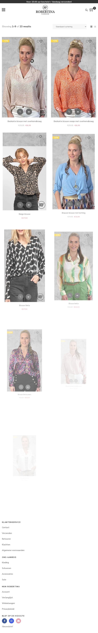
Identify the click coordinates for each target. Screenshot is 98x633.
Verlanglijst (7, 597)
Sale (4, 579)
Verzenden (7, 533)
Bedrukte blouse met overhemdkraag (24, 119)
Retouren (6, 539)
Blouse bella (73, 289)
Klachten (6, 544)
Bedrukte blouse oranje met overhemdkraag (73, 117)
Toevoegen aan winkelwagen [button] (76, 192)
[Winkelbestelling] (70, 26)
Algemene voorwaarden (13, 550)
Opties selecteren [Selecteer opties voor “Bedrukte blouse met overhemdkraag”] (29, 110)
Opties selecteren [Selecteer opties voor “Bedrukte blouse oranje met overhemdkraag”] (77, 109)
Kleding (5, 562)
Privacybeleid (8, 609)
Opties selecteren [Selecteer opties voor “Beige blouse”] (27, 195)
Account (6, 592)
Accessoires (7, 574)
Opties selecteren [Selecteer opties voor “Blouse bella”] (75, 285)
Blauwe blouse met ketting (73, 197)
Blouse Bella (24, 289)
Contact (5, 527)
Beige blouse (24, 201)
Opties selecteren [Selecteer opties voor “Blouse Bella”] (26, 285)
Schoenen (6, 568)
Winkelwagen (8, 603)
